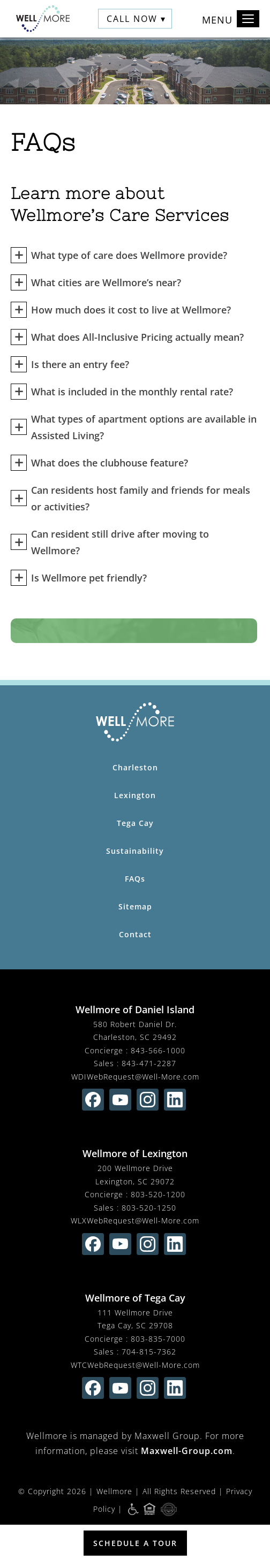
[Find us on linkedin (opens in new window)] (175, 1100)
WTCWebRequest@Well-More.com (135, 1365)
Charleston (135, 767)
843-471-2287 (149, 1063)
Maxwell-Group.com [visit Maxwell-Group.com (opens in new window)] (186, 1451)
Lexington (135, 795)
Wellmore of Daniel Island (135, 1009)
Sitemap (135, 906)
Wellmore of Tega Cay (135, 1297)
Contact (135, 934)
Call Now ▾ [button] (136, 19)
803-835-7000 (158, 1339)
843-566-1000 (158, 1050)
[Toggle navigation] (248, 18)
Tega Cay (135, 823)
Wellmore (114, 1491)
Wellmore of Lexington (135, 1153)
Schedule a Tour (135, 1543)
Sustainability (135, 851)
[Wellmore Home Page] (135, 721)
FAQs (135, 879)
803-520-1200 (158, 1194)
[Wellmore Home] (42, 18)
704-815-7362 (149, 1351)
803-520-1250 (149, 1208)
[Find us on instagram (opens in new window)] (148, 1100)
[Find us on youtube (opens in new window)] (120, 1100)
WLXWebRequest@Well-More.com (135, 1220)
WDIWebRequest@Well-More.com (135, 1077)
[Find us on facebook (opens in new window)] (93, 1100)
